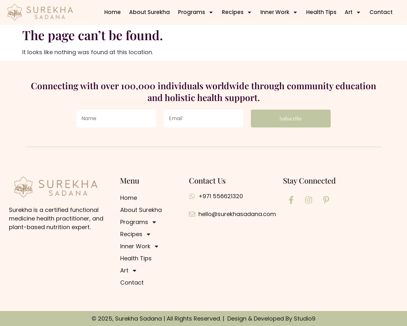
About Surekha (149, 12)
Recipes (237, 12)
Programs (196, 12)
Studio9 (304, 318)
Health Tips (321, 12)
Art (353, 12)
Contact (381, 12)
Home (112, 12)
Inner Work (279, 12)
